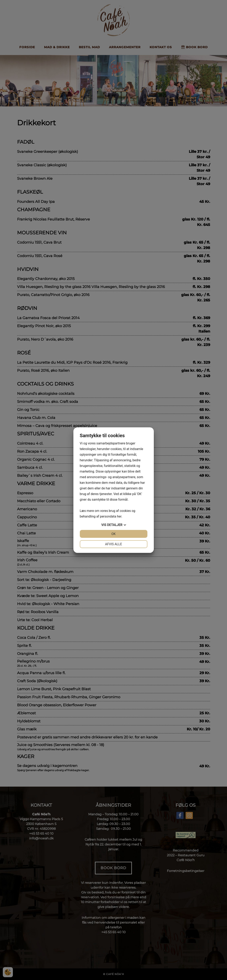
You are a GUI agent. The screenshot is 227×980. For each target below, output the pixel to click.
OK (113, 534)
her (119, 516)
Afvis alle (113, 544)
